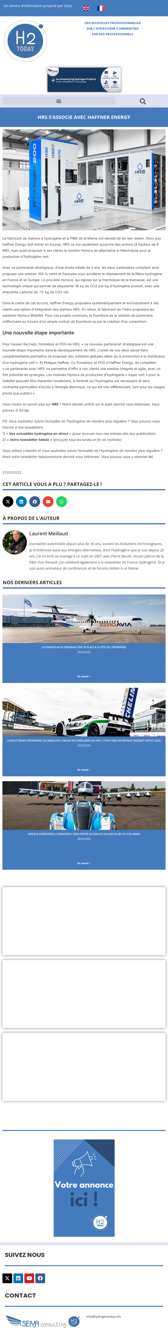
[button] (58, 101)
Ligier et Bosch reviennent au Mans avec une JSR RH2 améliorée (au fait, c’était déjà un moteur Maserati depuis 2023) (84, 740)
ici (27, 410)
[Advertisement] (84, 921)
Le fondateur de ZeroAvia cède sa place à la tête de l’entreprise (84, 647)
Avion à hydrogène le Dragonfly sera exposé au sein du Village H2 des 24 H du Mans (84, 834)
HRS (55, 404)
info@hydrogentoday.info (104, 1317)
